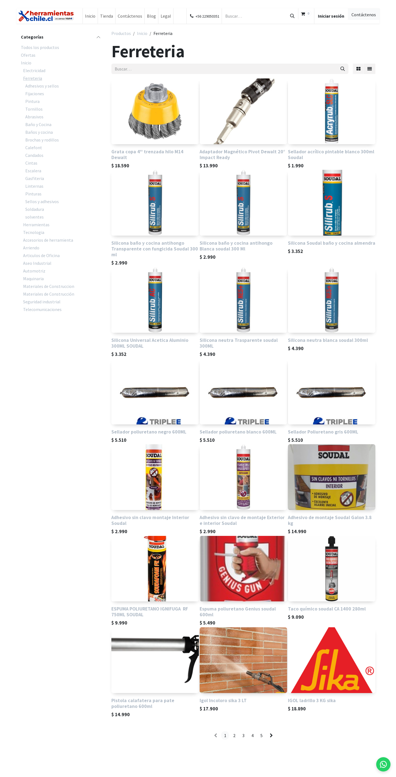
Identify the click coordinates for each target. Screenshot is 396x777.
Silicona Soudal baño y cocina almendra (331, 243)
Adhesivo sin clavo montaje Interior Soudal (150, 520)
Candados (34, 155)
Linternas (34, 186)
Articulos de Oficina (41, 255)
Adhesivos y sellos (42, 86)
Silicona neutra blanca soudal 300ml (328, 340)
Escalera (33, 170)
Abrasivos (34, 116)
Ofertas (28, 55)
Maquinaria (33, 278)
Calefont (33, 147)
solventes (34, 217)
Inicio (26, 63)
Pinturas (33, 194)
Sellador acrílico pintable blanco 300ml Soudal (331, 154)
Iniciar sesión (331, 16)
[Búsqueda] (292, 16)
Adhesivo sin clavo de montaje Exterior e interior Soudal (242, 520)
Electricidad (34, 70)
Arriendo (31, 247)
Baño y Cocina (38, 124)
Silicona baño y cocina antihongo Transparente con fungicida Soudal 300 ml (154, 249)
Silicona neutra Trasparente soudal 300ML (239, 343)
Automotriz (34, 271)
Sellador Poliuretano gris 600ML (323, 432)
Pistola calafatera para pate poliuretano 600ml (142, 703)
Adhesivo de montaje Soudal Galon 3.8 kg (330, 520)
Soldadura (34, 209)
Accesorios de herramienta (48, 240)
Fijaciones (34, 93)
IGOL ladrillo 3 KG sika (312, 700)
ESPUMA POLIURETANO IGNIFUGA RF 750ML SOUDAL (150, 612)
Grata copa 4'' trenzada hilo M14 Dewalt (147, 154)
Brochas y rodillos (42, 140)
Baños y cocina (39, 132)
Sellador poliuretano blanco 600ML (238, 432)
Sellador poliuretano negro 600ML (148, 432)
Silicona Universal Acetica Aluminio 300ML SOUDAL (149, 343)
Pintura (32, 101)
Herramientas (36, 224)
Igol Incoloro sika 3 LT (223, 700)
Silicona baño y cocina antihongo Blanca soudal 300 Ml (236, 246)
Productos (121, 33)
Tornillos (34, 109)
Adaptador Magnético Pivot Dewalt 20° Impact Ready (242, 154)
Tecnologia (33, 232)
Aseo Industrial (37, 263)
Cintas (31, 163)
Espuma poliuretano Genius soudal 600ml (238, 612)
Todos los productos (40, 47)
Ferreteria (32, 78)
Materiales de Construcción (48, 294)
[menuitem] (90, 16)
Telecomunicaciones (42, 309)
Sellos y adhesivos (42, 201)
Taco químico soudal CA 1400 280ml (327, 609)
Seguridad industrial (42, 301)
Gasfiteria (34, 178)
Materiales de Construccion (48, 286)
